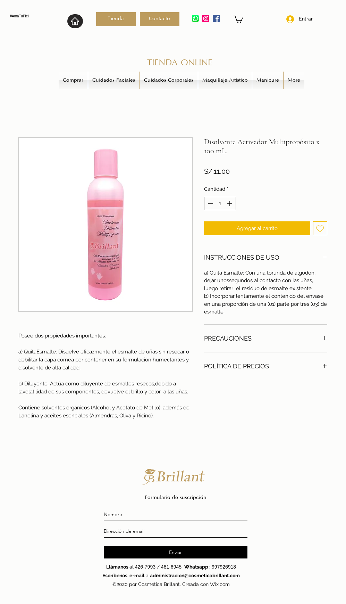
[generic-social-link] (216, 18)
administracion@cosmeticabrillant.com (195, 575)
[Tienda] (116, 19)
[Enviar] (175, 552)
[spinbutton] (220, 203)
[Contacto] (159, 19)
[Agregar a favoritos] (320, 228)
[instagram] (205, 18)
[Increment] (230, 203)
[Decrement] (209, 203)
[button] (238, 19)
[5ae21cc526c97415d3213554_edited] (195, 18)
